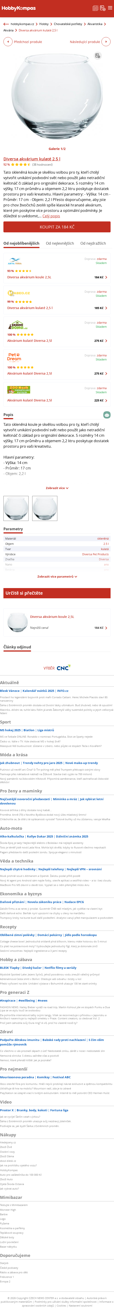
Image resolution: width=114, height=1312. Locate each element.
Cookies (61, 1305)
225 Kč (98, 400)
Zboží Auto (6, 1179)
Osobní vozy (7, 1151)
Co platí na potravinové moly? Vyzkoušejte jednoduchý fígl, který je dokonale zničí (49, 946)
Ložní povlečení (9, 1242)
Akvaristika (94, 24)
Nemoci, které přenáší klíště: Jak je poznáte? (25, 1060)
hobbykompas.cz (22, 24)
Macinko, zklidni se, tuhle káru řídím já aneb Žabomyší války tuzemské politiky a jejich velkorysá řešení (56, 711)
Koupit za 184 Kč (57, 227)
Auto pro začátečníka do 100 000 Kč (21, 1174)
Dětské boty (7, 1237)
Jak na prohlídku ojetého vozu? (18, 1165)
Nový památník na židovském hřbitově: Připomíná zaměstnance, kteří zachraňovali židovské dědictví (54, 780)
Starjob (4, 1263)
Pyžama (4, 1223)
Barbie (4, 1214)
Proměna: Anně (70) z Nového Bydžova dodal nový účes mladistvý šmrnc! (43, 814)
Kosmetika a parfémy (12, 1228)
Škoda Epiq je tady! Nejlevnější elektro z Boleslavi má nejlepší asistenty (41, 843)
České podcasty (9, 1267)
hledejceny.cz (8, 1142)
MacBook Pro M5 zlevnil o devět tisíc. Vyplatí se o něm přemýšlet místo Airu (44, 885)
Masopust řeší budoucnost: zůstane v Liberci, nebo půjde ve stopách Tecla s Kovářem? (51, 746)
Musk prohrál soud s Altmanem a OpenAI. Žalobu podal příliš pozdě (40, 876)
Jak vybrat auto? (9, 1188)
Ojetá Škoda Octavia (12, 1184)
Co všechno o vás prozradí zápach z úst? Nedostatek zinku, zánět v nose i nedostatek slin (52, 1051)
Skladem (101, 263)
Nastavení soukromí (80, 1305)
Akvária (8, 30)
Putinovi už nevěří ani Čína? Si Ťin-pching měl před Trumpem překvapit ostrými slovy (50, 769)
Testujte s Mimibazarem (14, 1205)
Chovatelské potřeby (68, 24)
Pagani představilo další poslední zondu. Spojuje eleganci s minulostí (41, 852)
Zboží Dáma (7, 1156)
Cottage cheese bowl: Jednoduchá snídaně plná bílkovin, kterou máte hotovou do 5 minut (53, 941)
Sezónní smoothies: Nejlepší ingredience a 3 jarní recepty (33, 950)
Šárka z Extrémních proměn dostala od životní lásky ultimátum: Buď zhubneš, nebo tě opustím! (56, 705)
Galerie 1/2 (57, 149)
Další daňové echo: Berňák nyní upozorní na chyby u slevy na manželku (42, 913)
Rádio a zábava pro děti (14, 1272)
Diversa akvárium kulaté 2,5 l (31, 159)
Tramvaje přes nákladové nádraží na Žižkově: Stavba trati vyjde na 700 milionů (46, 774)
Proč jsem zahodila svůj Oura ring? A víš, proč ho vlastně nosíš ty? (38, 1023)
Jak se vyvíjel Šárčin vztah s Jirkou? (20, 1116)
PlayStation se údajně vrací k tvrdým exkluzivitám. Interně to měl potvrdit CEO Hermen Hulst (54, 1093)
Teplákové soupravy (12, 1232)
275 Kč (98, 341)
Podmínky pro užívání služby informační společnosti (66, 1301)
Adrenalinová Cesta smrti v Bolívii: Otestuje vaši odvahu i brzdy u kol (40, 979)
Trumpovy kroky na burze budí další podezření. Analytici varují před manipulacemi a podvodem (56, 917)
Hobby (44, 24)
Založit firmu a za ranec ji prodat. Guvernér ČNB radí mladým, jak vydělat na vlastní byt (51, 908)
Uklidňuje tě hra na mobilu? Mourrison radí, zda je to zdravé (35, 1088)
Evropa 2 (5, 1281)
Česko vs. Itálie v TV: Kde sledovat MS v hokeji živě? (30, 741)
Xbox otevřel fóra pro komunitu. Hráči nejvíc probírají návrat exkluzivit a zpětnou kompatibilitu (56, 1084)
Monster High (8, 1209)
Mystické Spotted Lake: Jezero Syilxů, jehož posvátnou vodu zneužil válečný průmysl (50, 974)
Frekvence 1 (7, 1277)
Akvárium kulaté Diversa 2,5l (29, 340)
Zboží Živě (6, 1147)
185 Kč (98, 308)
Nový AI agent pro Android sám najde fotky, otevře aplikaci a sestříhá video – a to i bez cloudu (55, 880)
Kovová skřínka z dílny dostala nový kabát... (26, 810)
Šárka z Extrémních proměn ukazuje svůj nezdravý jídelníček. (36, 1121)
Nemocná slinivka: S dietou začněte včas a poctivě (29, 1055)
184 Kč (98, 277)
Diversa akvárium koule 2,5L (29, 277)
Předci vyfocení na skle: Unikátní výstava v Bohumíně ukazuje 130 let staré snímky (48, 983)
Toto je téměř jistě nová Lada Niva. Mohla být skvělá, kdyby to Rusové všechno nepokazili (53, 847)
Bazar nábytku (8, 1246)
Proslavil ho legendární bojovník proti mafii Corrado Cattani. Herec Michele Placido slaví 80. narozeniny (54, 698)
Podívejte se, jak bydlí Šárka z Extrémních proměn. (29, 1126)
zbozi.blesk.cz (8, 1160)
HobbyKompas (9, 1170)
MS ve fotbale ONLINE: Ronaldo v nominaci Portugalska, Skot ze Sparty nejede (46, 736)
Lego (3, 1219)
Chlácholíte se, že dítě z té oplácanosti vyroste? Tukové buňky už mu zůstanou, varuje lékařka (55, 819)
